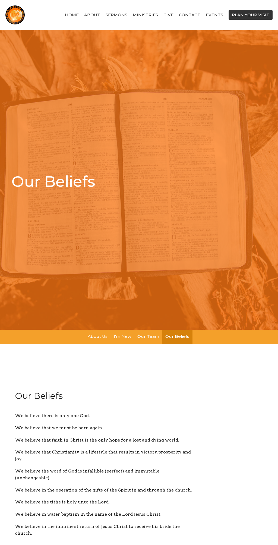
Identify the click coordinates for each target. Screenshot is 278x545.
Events (214, 14)
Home (72, 14)
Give (168, 14)
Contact (189, 14)
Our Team (148, 336)
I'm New (122, 336)
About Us (98, 336)
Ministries (145, 14)
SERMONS (116, 14)
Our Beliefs (177, 336)
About (92, 14)
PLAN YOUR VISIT (250, 14)
